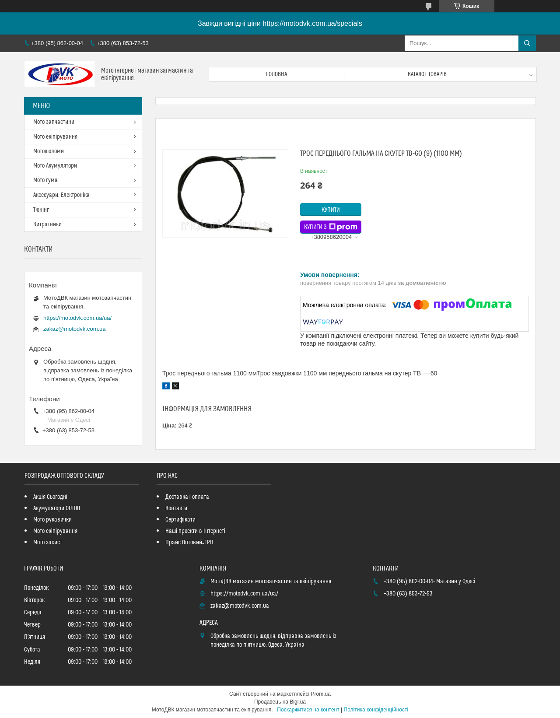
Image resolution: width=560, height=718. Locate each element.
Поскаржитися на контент (308, 710)
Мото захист (47, 542)
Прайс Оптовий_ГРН (189, 542)
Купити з (330, 227)
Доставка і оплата (187, 497)
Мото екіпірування (55, 136)
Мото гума (45, 180)
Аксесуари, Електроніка (61, 195)
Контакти (176, 508)
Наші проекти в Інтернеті (195, 531)
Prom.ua (321, 694)
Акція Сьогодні (50, 497)
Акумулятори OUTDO (56, 508)
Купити (331, 210)
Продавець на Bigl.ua (280, 702)
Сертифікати (180, 519)
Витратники (47, 224)
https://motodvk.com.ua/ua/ (77, 318)
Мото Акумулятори (55, 165)
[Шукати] (527, 43)
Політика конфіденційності (376, 710)
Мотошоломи (48, 151)
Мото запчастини (53, 122)
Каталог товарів (427, 74)
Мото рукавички (52, 519)
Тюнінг (41, 210)
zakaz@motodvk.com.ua (74, 329)
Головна (276, 74)
